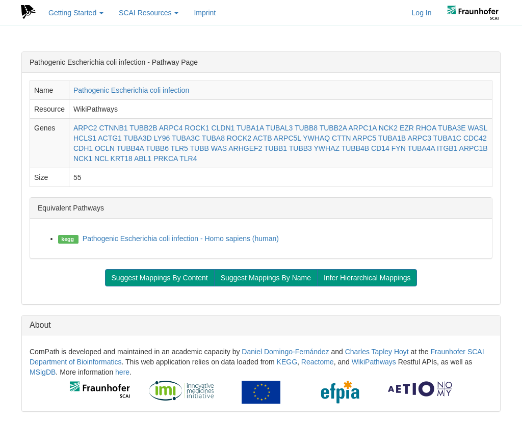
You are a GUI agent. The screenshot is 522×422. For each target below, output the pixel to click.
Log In (422, 13)
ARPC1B (473, 148)
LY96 (162, 138)
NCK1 (82, 158)
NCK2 (388, 128)
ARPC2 (85, 128)
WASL (477, 128)
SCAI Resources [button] (148, 13)
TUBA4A (421, 148)
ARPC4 (171, 128)
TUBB (199, 148)
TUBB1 (275, 148)
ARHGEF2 (245, 148)
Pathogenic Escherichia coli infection (131, 90)
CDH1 (83, 148)
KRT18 (122, 158)
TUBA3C (186, 138)
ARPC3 (419, 138)
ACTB (262, 138)
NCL (101, 158)
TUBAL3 (279, 128)
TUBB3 (300, 148)
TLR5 (179, 148)
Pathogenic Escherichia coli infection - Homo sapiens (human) (181, 238)
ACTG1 (110, 138)
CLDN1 (222, 128)
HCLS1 (84, 138)
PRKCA (165, 158)
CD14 (380, 148)
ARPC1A (363, 128)
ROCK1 (197, 128)
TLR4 (188, 158)
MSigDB (43, 372)
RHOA (426, 128)
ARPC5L (287, 138)
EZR (407, 128)
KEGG (287, 362)
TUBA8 (213, 138)
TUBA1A (250, 128)
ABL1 (142, 158)
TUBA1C (447, 138)
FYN (399, 148)
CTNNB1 (113, 128)
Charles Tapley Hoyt (377, 352)
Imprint (205, 13)
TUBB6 (157, 148)
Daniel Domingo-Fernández (285, 352)
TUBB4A (130, 148)
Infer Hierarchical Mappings (367, 278)
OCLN (105, 148)
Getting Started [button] (75, 13)
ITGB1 (447, 148)
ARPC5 (365, 138)
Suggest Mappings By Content (160, 278)
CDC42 (475, 138)
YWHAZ (327, 148)
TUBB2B (143, 128)
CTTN (341, 138)
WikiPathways (374, 362)
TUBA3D (138, 138)
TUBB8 (306, 128)
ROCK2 (239, 138)
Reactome (317, 362)
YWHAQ (316, 138)
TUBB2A (333, 128)
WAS (219, 148)
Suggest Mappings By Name (266, 278)
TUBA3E (451, 128)
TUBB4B (355, 148)
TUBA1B (392, 138)
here (122, 372)
